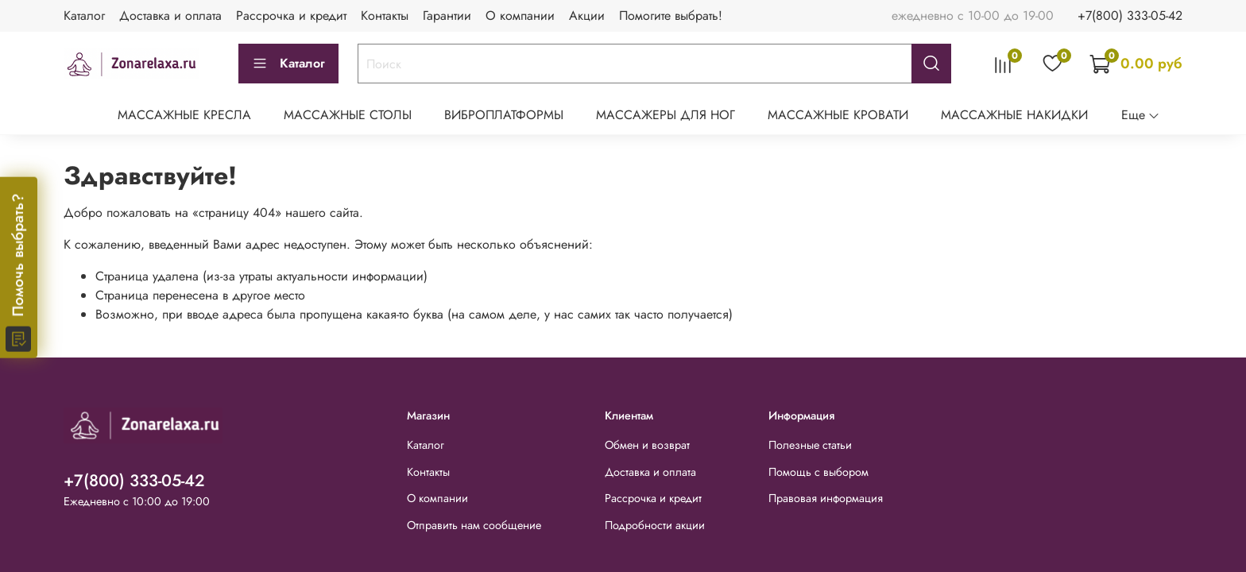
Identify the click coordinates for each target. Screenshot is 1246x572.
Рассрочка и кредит (291, 15)
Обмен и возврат (647, 445)
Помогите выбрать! (670, 15)
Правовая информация (825, 498)
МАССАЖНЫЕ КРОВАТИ (838, 115)
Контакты (384, 15)
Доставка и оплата (170, 15)
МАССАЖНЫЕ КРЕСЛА (184, 115)
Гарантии (447, 15)
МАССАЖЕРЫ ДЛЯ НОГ (665, 115)
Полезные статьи (810, 445)
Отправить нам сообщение (474, 525)
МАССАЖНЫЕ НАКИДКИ (1014, 115)
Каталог (84, 15)
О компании (520, 15)
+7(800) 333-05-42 (1130, 15)
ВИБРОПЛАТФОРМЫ (503, 115)
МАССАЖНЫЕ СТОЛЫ (348, 115)
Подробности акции (655, 525)
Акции (587, 15)
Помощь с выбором (818, 472)
